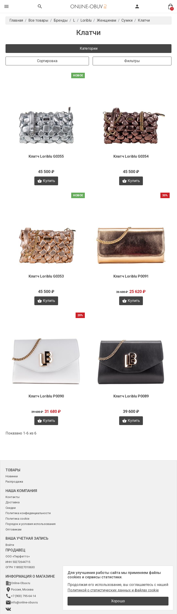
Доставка (13, 502)
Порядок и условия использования (31, 524)
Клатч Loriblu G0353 (46, 276)
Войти (10, 545)
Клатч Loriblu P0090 (46, 396)
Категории (88, 48)
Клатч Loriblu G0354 (131, 156)
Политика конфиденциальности (28, 513)
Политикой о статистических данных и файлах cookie (113, 590)
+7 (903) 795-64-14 (23, 596)
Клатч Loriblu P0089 (131, 396)
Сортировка (47, 61)
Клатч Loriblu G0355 (46, 156)
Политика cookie (17, 518)
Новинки (12, 476)
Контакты (13, 497)
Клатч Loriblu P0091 (131, 276)
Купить (46, 181)
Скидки (11, 508)
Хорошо (118, 601)
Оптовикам (13, 529)
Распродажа (14, 481)
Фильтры (132, 61)
